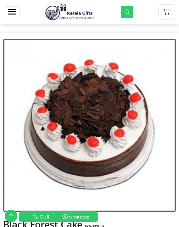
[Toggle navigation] (12, 11)
